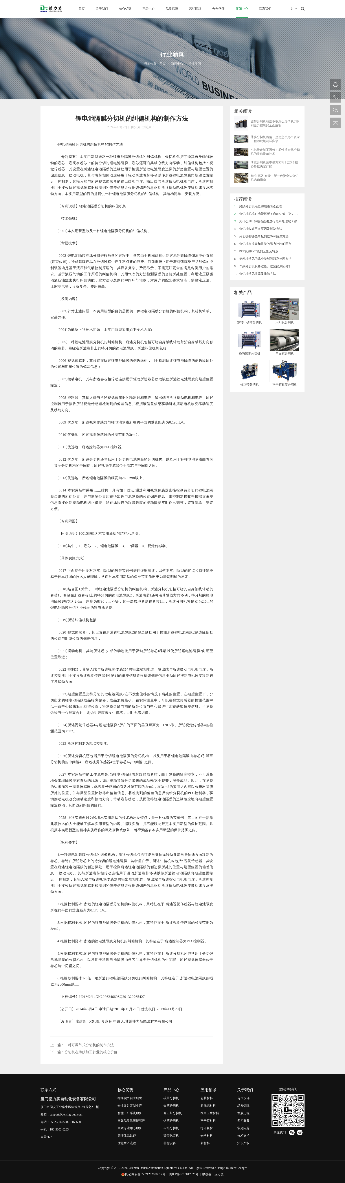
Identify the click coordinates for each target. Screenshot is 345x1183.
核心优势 (125, 8)
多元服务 (243, 1120)
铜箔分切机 (171, 1120)
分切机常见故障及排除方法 (255, 274)
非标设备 (169, 1143)
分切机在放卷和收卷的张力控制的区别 (263, 244)
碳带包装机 (171, 1135)
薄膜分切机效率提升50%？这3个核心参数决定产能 (274, 164)
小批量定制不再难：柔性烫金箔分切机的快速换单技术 (275, 152)
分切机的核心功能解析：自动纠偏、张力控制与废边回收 (275, 214)
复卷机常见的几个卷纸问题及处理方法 (263, 259)
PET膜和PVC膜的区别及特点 (256, 251)
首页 (82, 8)
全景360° (46, 1137)
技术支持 (243, 1135)
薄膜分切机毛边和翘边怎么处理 (258, 206)
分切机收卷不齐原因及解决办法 (258, 229)
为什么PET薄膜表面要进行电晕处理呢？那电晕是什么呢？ (276, 221)
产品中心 (148, 8)
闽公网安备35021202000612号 (145, 1174)
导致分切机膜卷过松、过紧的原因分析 (263, 266)
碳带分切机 (171, 1098)
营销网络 (195, 8)
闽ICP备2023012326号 (183, 1174)
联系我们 (265, 8)
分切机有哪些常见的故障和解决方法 (261, 236)
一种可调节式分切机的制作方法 (89, 1045)
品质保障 (172, 8)
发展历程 (243, 1113)
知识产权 (243, 1143)
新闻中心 (242, 8)
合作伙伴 (218, 8)
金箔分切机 (171, 1105)
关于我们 (102, 8)
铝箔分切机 (171, 1128)
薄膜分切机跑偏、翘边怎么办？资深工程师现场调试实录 (275, 139)
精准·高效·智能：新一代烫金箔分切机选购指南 (274, 178)
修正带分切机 (172, 1113)
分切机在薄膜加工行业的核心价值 (90, 1052)
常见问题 (243, 1128)
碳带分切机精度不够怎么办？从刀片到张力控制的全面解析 (275, 123)
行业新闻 (195, 63)
